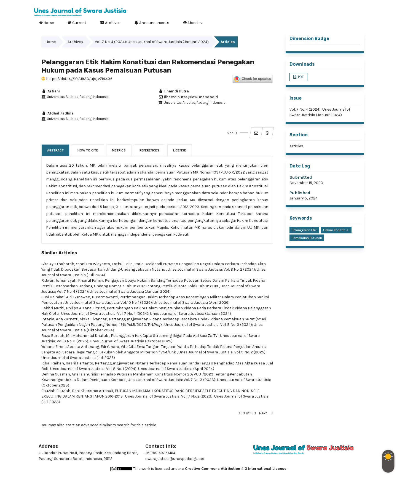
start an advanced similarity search (97, 425)
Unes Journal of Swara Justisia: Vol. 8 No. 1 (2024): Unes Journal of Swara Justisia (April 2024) (132, 368)
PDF (300, 77)
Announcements (152, 22)
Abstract (55, 150)
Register (336, 4)
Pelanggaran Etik (304, 230)
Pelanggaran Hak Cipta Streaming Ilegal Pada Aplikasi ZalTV (164, 335)
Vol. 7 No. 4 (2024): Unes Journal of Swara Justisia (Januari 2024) (152, 41)
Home (46, 22)
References (149, 150)
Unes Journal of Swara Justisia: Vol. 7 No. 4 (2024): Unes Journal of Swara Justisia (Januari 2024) (146, 313)
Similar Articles (59, 252)
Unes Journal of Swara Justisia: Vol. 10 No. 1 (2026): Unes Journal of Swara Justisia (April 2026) (147, 302)
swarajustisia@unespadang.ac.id (174, 458)
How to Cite (87, 150)
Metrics (119, 150)
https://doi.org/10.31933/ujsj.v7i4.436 (76, 78)
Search (355, 22)
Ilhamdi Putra (173, 91)
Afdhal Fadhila (57, 113)
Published (299, 192)
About (191, 22)
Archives (110, 22)
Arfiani (50, 91)
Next (263, 413)
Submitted (300, 177)
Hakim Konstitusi (336, 230)
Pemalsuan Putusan (307, 238)
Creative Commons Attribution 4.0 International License (235, 468)
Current (77, 22)
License (179, 150)
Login (357, 4)
